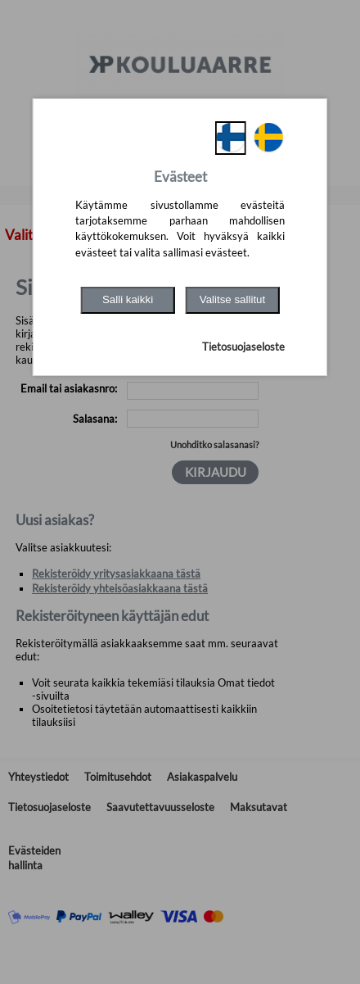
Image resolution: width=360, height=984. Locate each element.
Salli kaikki (127, 299)
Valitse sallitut (233, 299)
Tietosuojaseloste (243, 346)
